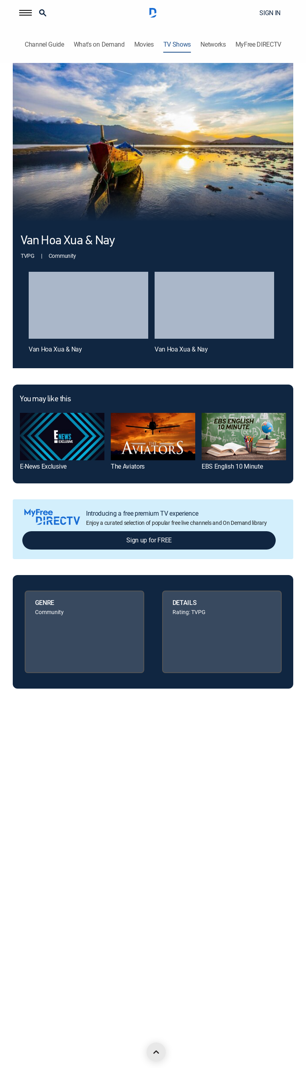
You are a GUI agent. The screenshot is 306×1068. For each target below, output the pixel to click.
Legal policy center (35, 779)
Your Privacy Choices (48, 834)
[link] (62, 436)
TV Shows (177, 44)
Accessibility (27, 942)
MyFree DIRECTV (258, 44)
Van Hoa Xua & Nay (55, 349)
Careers (22, 752)
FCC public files (31, 915)
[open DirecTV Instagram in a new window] (68, 1036)
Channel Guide (44, 44)
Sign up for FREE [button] (149, 540)
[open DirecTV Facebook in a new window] (33, 1036)
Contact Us (26, 969)
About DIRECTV (31, 725)
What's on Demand (99, 44)
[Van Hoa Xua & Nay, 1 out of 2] (88, 305)
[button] (25, 12)
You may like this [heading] (45, 399)
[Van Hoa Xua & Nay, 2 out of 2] (214, 305)
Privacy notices (31, 861)
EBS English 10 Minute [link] (232, 466)
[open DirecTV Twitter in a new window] (51, 1036)
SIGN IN (269, 12)
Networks (213, 44)
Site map (23, 888)
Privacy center (29, 807)
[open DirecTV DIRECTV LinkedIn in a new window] (16, 1036)
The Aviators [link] (128, 466)
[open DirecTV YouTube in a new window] (86, 1036)
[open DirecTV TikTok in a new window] (103, 1036)
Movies (144, 44)
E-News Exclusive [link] (43, 466)
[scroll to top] (156, 1052)
